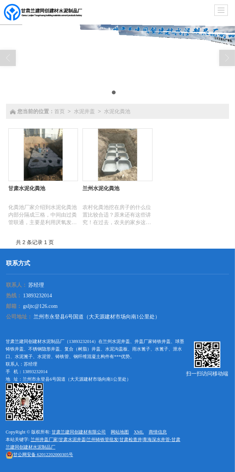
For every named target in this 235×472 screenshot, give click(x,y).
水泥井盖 (84, 111)
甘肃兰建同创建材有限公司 (79, 432)
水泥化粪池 (117, 111)
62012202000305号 (39, 454)
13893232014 (37, 295)
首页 (59, 111)
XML (139, 432)
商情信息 (158, 432)
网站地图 (120, 432)
